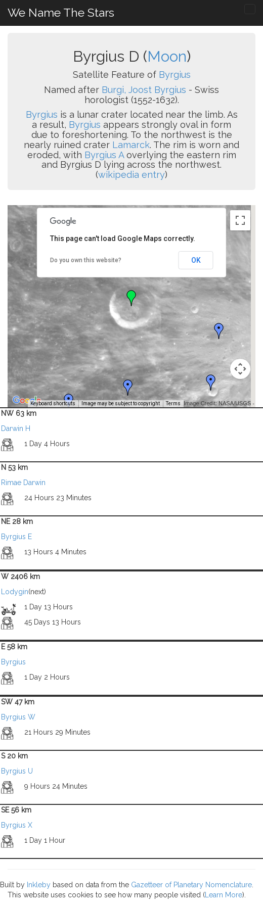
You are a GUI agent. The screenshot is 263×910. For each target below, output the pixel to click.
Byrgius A (104, 155)
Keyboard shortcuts (52, 403)
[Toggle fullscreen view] (240, 220)
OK (196, 260)
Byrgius (175, 74)
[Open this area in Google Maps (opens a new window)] (26, 400)
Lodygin (14, 592)
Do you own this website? (85, 260)
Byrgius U (17, 771)
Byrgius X (16, 825)
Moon (167, 56)
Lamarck (131, 144)
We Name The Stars (61, 12)
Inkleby (39, 885)
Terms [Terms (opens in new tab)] (173, 403)
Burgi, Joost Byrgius (144, 89)
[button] (219, 331)
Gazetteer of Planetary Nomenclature (191, 885)
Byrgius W (18, 717)
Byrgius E (16, 537)
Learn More (223, 895)
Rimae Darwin (23, 482)
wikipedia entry (131, 174)
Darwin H (15, 428)
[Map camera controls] (240, 369)
